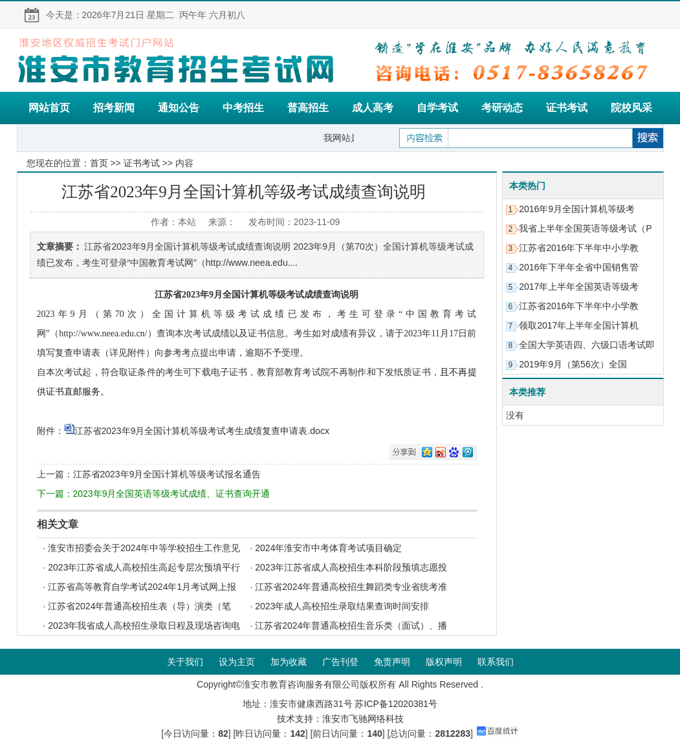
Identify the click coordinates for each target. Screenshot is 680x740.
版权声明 (444, 662)
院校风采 (631, 107)
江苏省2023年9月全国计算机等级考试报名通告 (167, 474)
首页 (99, 163)
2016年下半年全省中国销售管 (579, 267)
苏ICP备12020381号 (396, 704)
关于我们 (185, 662)
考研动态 (502, 107)
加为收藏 (288, 662)
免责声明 (392, 662)
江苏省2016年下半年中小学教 (579, 248)
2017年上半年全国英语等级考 (579, 286)
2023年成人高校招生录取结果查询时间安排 (342, 606)
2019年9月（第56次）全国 (573, 364)
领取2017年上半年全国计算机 (579, 325)
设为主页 (237, 662)
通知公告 (178, 107)
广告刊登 (340, 662)
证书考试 (566, 107)
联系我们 (495, 662)
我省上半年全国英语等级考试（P (585, 228)
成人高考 (372, 107)
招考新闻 (114, 107)
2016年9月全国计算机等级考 (577, 209)
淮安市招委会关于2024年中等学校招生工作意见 (144, 548)
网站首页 (49, 107)
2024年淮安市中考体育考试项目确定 (328, 548)
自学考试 (437, 107)
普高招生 (308, 107)
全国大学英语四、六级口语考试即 (587, 345)
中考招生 (243, 107)
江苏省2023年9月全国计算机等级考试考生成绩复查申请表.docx (201, 431)
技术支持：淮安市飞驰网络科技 (340, 718)
